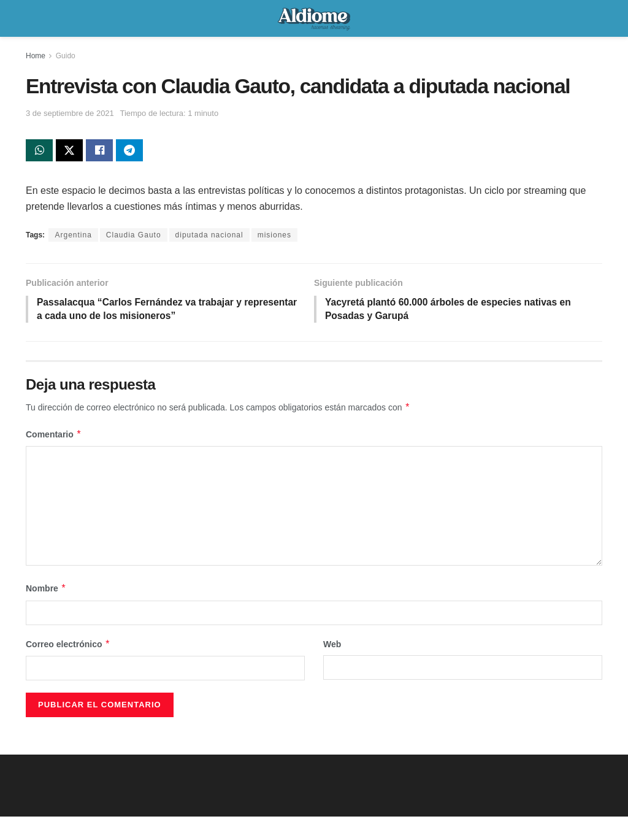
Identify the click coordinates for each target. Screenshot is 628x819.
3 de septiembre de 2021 (70, 113)
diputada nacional (209, 236)
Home (35, 56)
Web (332, 646)
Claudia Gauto (133, 236)
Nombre (46, 591)
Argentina (73, 236)
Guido (65, 56)
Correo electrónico (68, 646)
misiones (274, 236)
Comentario (54, 436)
